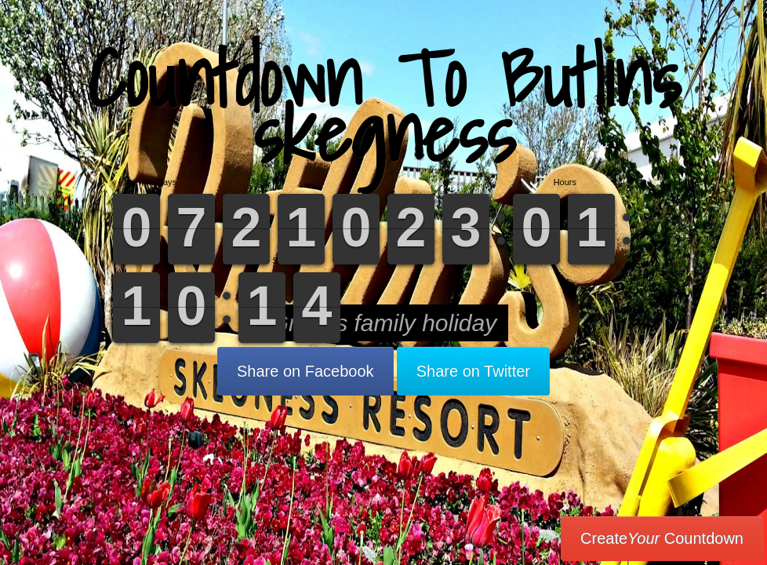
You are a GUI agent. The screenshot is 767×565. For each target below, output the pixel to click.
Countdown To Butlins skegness (384, 105)
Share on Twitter (473, 371)
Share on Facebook (305, 371)
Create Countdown (661, 538)
